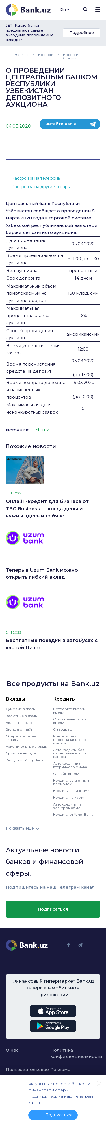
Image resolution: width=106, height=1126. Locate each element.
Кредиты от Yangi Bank (73, 814)
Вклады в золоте (21, 722)
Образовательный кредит (69, 721)
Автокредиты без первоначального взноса (69, 753)
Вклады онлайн (19, 729)
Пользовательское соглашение (25, 1073)
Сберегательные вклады (21, 738)
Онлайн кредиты (68, 773)
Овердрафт (63, 729)
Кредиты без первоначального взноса (69, 739)
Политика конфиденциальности (69, 1053)
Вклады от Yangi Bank (24, 760)
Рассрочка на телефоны (36, 178)
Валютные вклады (22, 716)
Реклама (60, 1069)
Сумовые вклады (21, 709)
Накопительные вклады (26, 746)
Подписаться (53, 909)
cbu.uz (42, 430)
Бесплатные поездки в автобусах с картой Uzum (52, 644)
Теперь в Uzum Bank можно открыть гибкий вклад (42, 573)
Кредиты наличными (71, 791)
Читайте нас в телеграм (60, 125)
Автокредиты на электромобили (68, 806)
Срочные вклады (21, 753)
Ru (64, 10)
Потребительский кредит (69, 710)
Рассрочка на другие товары (41, 186)
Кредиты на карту (68, 797)
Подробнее (81, 32)
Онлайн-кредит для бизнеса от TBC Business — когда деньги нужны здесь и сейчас (47, 508)
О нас (12, 1050)
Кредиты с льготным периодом (71, 782)
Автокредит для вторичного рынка (70, 765)
